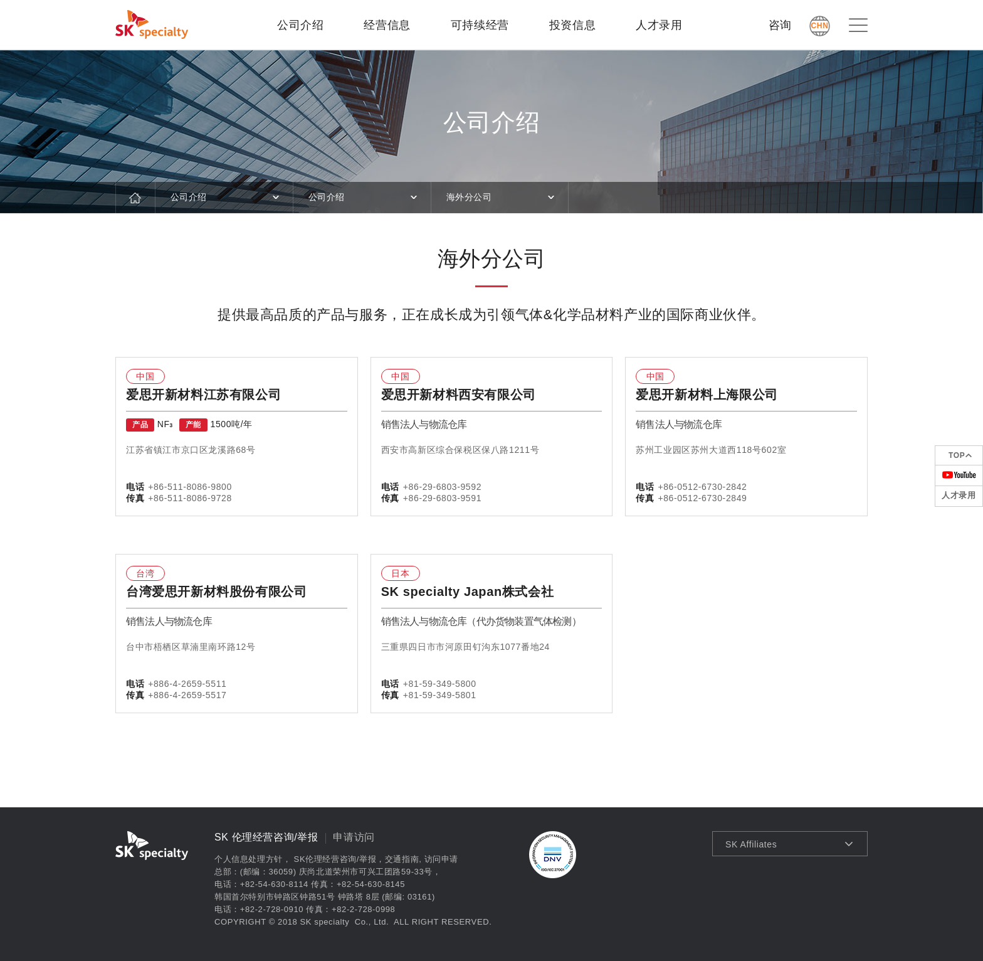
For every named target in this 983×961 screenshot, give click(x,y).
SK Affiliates (751, 844)
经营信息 (387, 25)
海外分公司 (469, 197)
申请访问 (353, 837)
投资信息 (572, 25)
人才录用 (659, 25)
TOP (957, 455)
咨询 (780, 25)
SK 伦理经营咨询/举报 (266, 837)
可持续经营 (480, 25)
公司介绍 (300, 25)
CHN (820, 25)
